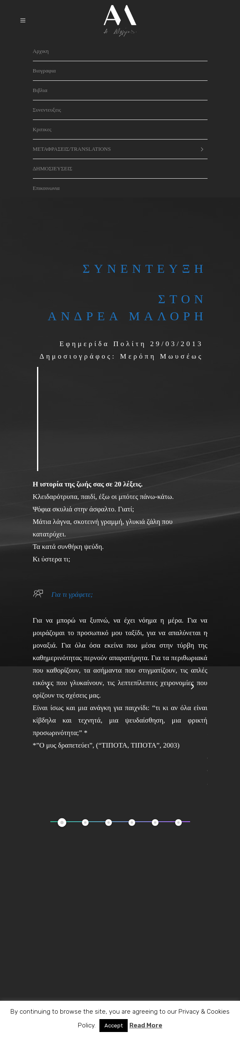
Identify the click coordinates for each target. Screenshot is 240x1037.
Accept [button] (113, 1025)
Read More (145, 1025)
